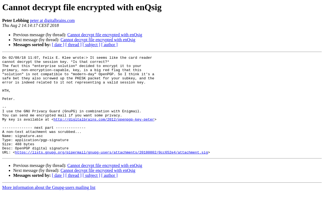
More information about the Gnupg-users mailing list (49, 207)
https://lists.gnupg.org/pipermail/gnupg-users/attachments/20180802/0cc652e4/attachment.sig (111, 171)
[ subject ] (91, 44)
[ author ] (109, 44)
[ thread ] (73, 44)
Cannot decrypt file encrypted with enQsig (104, 34)
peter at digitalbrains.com (52, 20)
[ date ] (58, 44)
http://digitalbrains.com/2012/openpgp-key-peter (104, 132)
